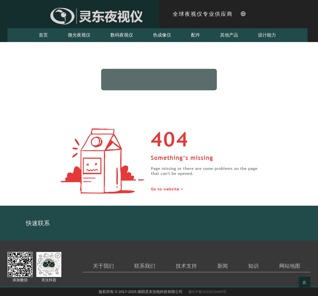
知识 (253, 266)
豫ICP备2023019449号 (207, 291)
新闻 (222, 266)
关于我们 (103, 266)
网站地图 (289, 266)
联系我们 (144, 266)
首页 (43, 35)
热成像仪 (162, 35)
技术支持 (186, 266)
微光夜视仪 (79, 35)
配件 (195, 35)
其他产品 (229, 35)
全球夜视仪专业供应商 (203, 14)
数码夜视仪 (121, 35)
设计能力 (267, 35)
